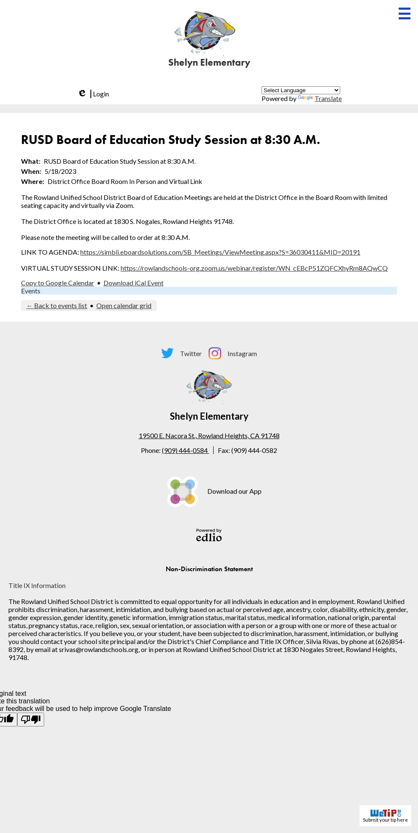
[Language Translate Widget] (301, 90)
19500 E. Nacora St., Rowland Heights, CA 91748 (209, 435)
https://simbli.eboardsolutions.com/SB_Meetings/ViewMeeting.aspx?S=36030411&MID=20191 (220, 252)
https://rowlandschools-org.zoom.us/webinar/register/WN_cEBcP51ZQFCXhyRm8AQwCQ (254, 268)
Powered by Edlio (209, 535)
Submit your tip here (385, 816)
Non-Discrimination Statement (209, 568)
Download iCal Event (133, 283)
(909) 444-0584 (185, 450)
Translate (320, 98)
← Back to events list (56, 305)
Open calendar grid (123, 305)
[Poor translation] (30, 720)
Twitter (181, 353)
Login (92, 94)
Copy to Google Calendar (57, 283)
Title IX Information (37, 585)
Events (30, 291)
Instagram (233, 353)
